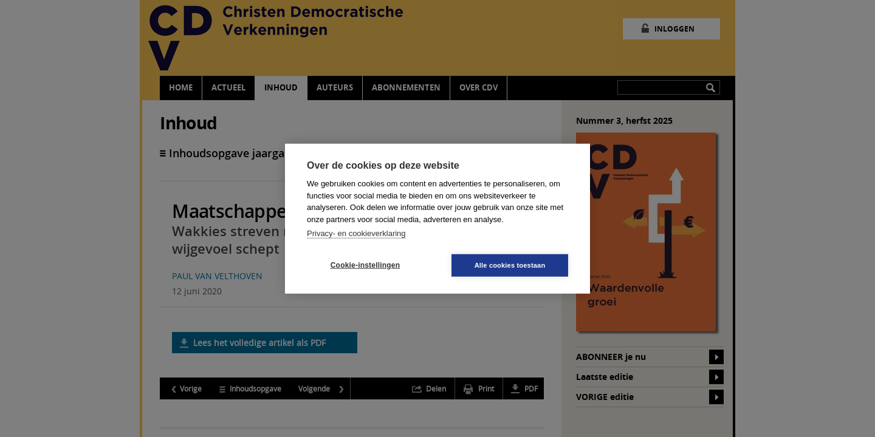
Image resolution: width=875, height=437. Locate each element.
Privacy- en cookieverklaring (356, 233)
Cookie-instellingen (365, 265)
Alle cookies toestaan (510, 264)
